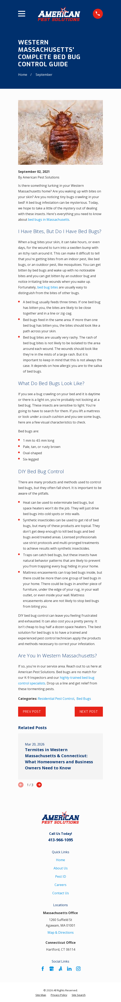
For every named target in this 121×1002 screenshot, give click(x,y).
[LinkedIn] (69, 968)
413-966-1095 (60, 840)
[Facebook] (42, 968)
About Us (61, 868)
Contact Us (60, 893)
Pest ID (60, 876)
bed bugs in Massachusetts (48, 219)
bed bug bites (47, 287)
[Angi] (60, 968)
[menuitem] (40, 995)
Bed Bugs (84, 698)
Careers (60, 885)
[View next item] (39, 785)
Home (60, 860)
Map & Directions (61, 932)
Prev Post (32, 712)
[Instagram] (78, 968)
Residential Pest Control (56, 698)
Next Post (89, 712)
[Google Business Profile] (51, 968)
